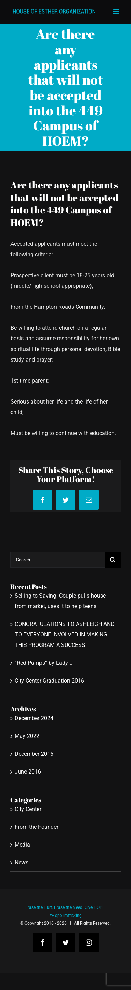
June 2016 (28, 771)
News (21, 862)
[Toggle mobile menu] (117, 11)
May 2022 (27, 736)
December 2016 (34, 753)
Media (22, 844)
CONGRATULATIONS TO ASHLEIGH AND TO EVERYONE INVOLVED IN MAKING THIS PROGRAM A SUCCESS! (65, 634)
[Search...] (57, 560)
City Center (28, 809)
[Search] (113, 560)
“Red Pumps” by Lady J (44, 663)
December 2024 (34, 718)
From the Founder (36, 827)
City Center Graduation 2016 (49, 680)
